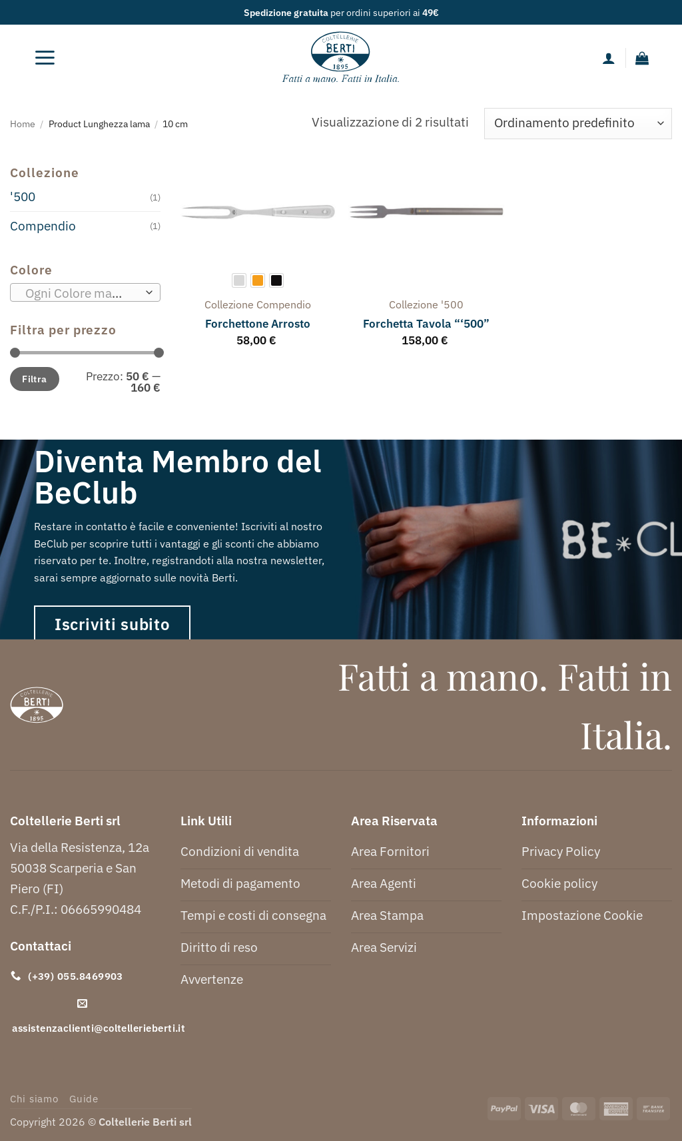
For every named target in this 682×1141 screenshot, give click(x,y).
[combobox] (85, 292)
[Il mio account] (608, 58)
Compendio (43, 225)
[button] (45, 58)
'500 (22, 196)
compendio (283, 304)
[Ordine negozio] (578, 123)
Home (22, 123)
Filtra (34, 378)
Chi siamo (34, 1098)
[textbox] (81, 293)
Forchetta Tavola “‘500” (426, 323)
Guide (84, 1098)
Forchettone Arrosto (257, 323)
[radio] (239, 280)
